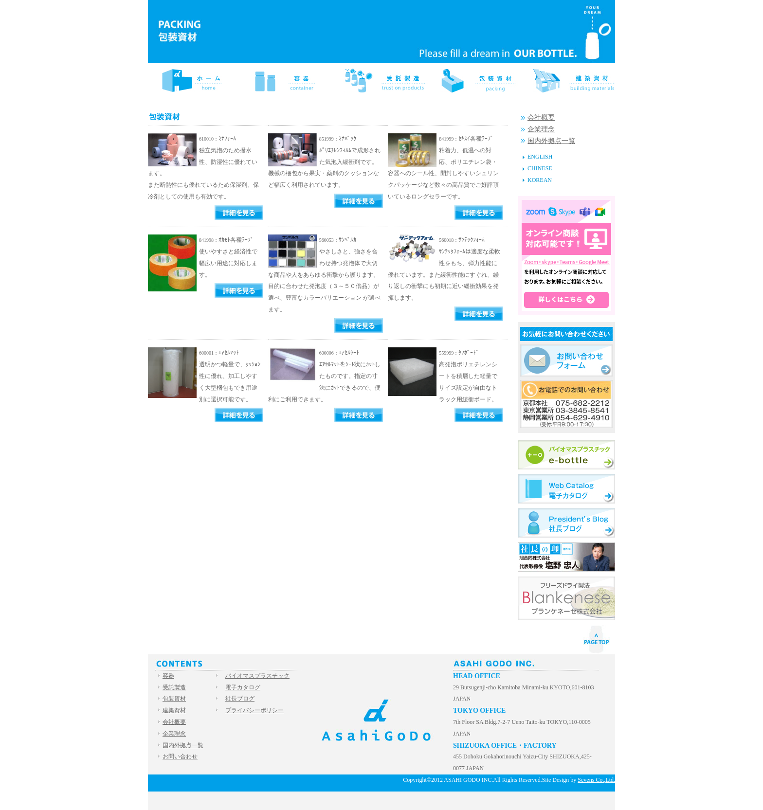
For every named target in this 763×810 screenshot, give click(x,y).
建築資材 (568, 80)
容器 (288, 80)
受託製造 (381, 80)
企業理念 (541, 129)
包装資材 (475, 80)
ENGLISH (539, 156)
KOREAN (539, 180)
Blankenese (566, 598)
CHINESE (539, 168)
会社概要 (541, 117)
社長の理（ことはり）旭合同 (566, 557)
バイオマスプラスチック (566, 454)
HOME (194, 80)
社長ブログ (566, 523)
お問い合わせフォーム (566, 360)
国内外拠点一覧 (551, 140)
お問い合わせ (180, 756)
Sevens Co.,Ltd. (596, 779)
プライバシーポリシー (254, 710)
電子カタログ (566, 489)
